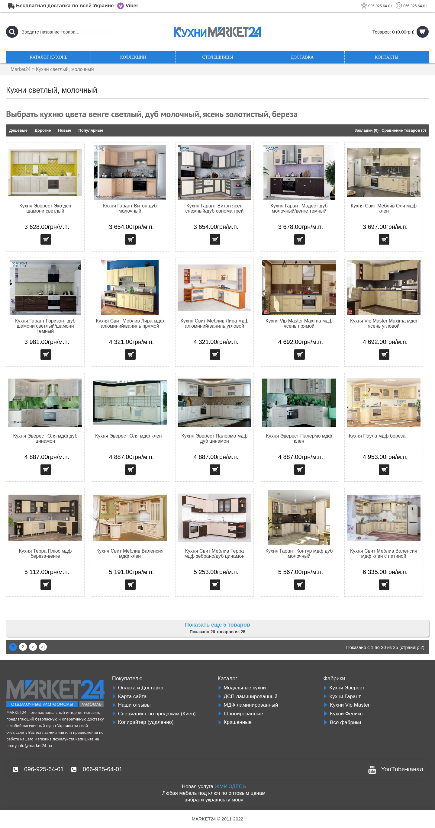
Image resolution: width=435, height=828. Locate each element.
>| (43, 646)
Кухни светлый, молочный (65, 69)
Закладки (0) (366, 130)
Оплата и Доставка (137, 688)
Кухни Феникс (342, 714)
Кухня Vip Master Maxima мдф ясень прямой (299, 323)
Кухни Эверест (343, 688)
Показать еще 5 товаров (217, 625)
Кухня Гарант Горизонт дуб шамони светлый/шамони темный (45, 326)
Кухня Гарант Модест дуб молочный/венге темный (298, 208)
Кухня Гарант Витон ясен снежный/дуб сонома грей (214, 208)
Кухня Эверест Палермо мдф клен (299, 438)
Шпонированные (240, 714)
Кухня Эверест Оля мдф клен (128, 435)
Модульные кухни (242, 688)
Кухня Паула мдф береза (377, 435)
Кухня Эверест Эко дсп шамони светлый (45, 208)
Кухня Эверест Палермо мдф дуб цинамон (215, 438)
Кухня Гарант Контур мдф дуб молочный (299, 553)
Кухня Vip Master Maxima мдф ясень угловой (383, 323)
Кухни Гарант (342, 696)
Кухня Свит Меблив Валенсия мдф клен (129, 553)
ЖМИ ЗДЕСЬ (230, 786)
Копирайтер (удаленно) (143, 722)
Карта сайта (129, 696)
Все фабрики (342, 722)
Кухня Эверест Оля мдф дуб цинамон (45, 438)
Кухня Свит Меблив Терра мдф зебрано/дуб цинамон (215, 553)
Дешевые (18, 130)
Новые (64, 130)
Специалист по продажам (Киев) (154, 714)
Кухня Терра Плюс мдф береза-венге (45, 553)
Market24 (21, 69)
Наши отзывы (131, 705)
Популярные (90, 130)
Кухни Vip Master (346, 705)
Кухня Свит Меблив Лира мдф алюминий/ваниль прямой (130, 323)
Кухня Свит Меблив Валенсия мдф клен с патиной (383, 553)
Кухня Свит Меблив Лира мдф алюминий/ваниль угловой (214, 323)
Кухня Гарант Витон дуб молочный (130, 208)
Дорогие (43, 130)
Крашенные (235, 722)
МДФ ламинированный (248, 705)
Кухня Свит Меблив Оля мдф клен (384, 208)
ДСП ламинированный (248, 696)
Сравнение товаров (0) (404, 130)
